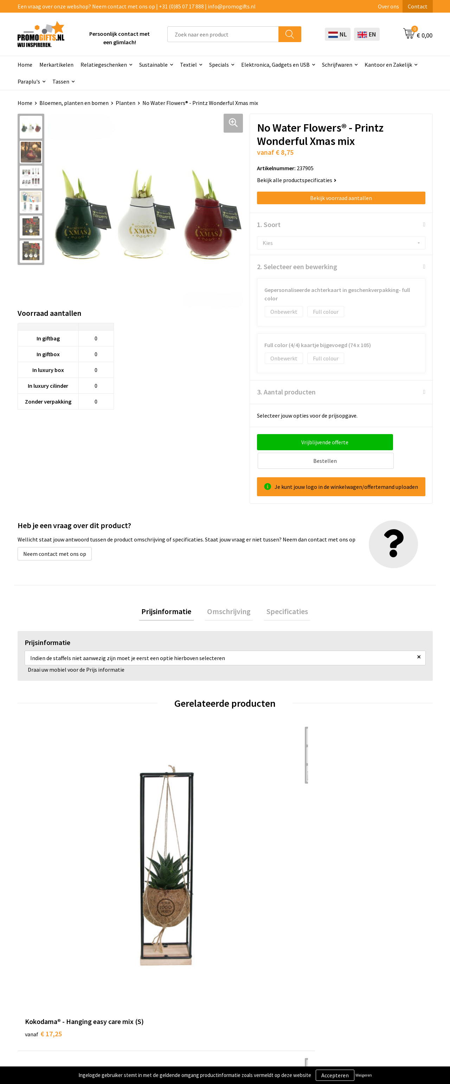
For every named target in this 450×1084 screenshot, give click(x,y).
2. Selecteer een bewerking (297, 266)
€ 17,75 (354, 834)
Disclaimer (370, 972)
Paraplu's (29, 81)
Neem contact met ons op (54, 535)
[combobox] (223, 34)
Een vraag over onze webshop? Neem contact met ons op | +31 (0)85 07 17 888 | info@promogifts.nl (137, 6)
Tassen (60, 81)
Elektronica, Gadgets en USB (275, 64)
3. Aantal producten (286, 391)
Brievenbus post (213, 962)
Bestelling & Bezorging (304, 951)
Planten (125, 102)
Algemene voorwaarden (386, 940)
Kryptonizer (208, 994)
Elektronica (208, 972)
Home (25, 64)
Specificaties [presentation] (282, 594)
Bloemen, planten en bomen (74, 102)
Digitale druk (209, 983)
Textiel (188, 64)
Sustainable (153, 64)
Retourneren (291, 972)
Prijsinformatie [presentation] (172, 594)
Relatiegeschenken (104, 64)
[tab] (172, 594)
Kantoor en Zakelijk (388, 64)
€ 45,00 (250, 834)
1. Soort (269, 224)
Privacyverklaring (378, 962)
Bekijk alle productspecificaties (296, 180)
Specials (219, 64)
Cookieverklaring (378, 951)
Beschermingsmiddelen (222, 951)
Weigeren (363, 1075)
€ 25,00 (147, 834)
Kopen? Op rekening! (137, 951)
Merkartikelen (56, 64)
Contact (418, 6)
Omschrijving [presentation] (229, 594)
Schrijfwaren (337, 64)
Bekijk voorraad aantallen (341, 197)
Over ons (388, 6)
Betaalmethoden (296, 962)
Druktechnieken (131, 962)
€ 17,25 (43, 834)
